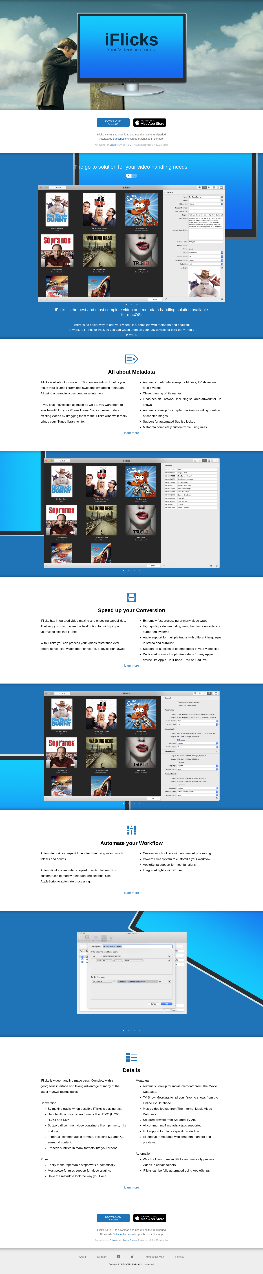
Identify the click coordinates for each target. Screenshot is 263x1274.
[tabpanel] (131, 240)
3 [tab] (137, 304)
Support (101, 1256)
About (82, 1256)
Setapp (113, 145)
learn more (131, 433)
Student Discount (130, 145)
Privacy (179, 1256)
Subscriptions (121, 138)
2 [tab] (131, 304)
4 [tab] (140, 571)
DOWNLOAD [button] (113, 123)
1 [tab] (126, 304)
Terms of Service (154, 1256)
